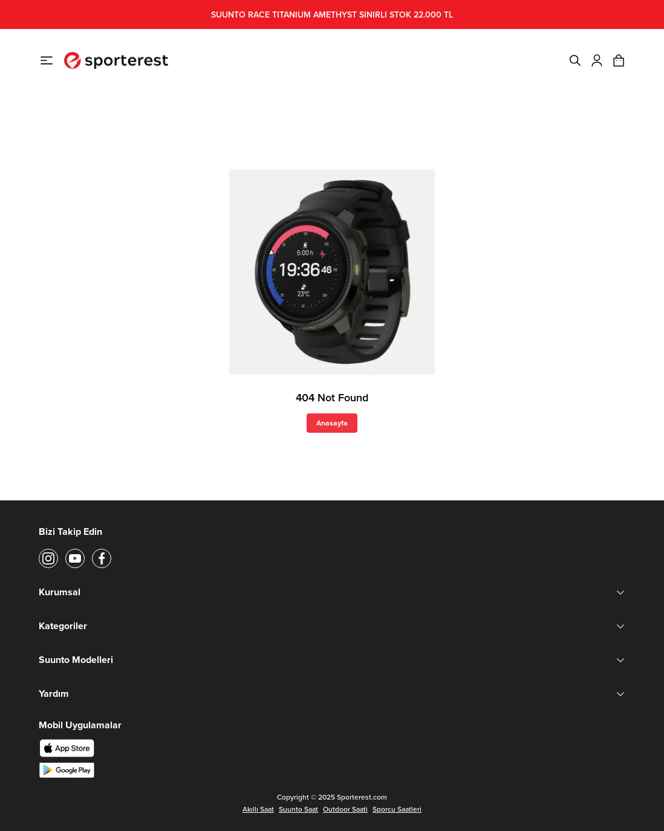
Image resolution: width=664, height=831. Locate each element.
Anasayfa (332, 423)
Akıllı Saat (258, 809)
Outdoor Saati (345, 809)
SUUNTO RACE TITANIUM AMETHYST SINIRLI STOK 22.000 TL (332, 14)
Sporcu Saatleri (397, 809)
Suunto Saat (298, 809)
